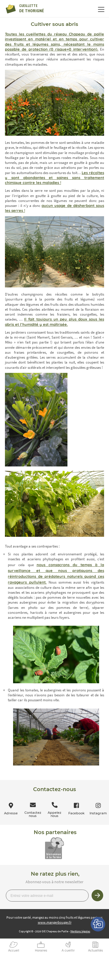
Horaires (41, 950)
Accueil (13, 950)
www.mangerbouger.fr (55, 922)
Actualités (95, 950)
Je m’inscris (97, 895)
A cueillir (68, 950)
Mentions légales (80, 931)
